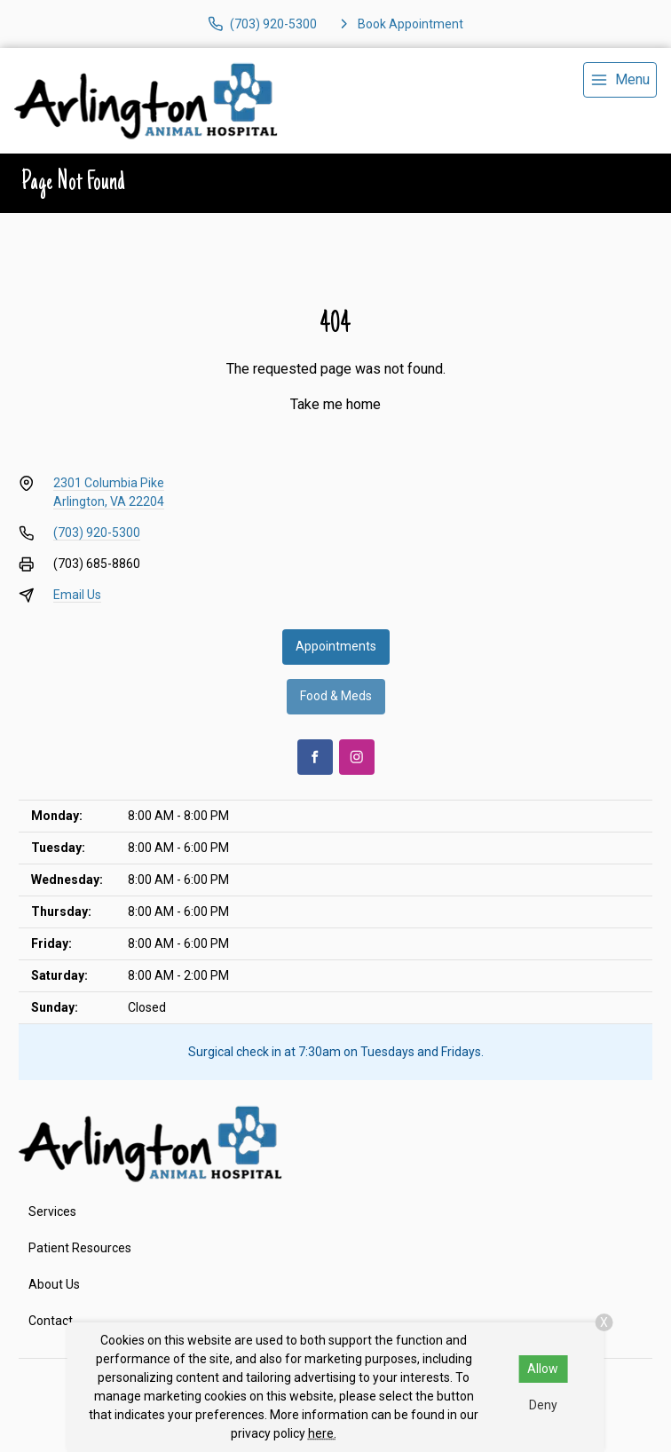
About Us (54, 1284)
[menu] (620, 80)
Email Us (77, 595)
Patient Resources (79, 1248)
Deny (543, 1405)
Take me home (335, 404)
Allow (542, 1368)
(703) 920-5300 (96, 532)
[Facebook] (315, 757)
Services (52, 1211)
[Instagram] (357, 757)
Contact (50, 1321)
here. (322, 1433)
